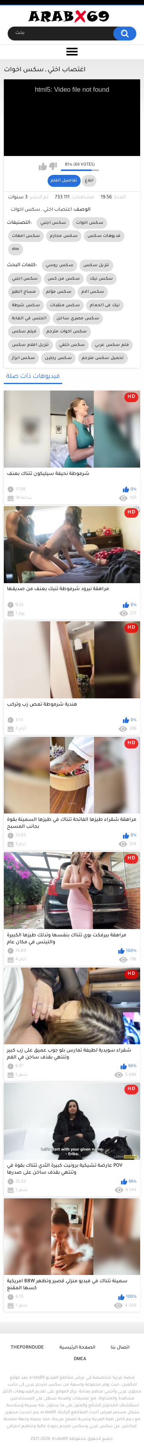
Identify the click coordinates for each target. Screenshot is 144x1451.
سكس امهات (26, 236)
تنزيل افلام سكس (30, 345)
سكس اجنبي (53, 223)
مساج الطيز (24, 292)
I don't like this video (53, 166)
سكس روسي (59, 265)
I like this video (43, 166)
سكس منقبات (65, 305)
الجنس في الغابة (29, 318)
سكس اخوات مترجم (66, 331)
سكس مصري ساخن (77, 318)
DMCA (80, 1359)
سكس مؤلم (58, 292)
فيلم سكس (24, 331)
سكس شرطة (26, 305)
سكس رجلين (58, 358)
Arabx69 (60, 1439)
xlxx (15, 249)
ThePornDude (27, 1347)
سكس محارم (64, 236)
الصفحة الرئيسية (77, 1347)
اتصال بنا (120, 1347)
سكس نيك (101, 279)
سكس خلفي (72, 345)
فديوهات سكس (104, 236)
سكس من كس (64, 279)
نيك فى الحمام (105, 305)
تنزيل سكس (96, 265)
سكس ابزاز (23, 358)
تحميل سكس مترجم (103, 358)
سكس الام (92, 292)
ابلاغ (89, 180)
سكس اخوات (89, 223)
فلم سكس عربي (112, 345)
